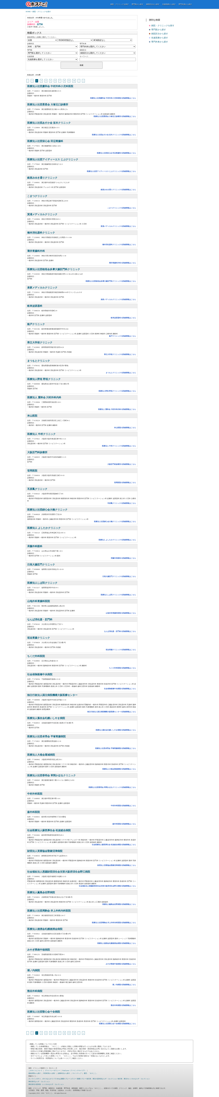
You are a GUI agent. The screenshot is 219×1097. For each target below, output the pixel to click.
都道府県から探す (34, 1073)
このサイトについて (35, 1070)
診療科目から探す (64, 1073)
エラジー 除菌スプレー (78, 1079)
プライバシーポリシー (52, 1070)
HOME (28, 12)
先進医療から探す (169, 4)
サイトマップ (77, 1073)
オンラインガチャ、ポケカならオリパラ (42, 1079)
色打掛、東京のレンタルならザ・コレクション (134, 1079)
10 (74, 81)
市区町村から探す (49, 1073)
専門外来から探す (185, 4)
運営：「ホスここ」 (91, 1073)
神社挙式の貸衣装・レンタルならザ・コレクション (46, 1084)
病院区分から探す (153, 4)
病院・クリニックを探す (119, 4)
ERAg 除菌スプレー (63, 1079)
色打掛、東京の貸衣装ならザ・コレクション (101, 1079)
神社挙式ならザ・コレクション (39, 1081)
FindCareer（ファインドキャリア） (74, 1070)
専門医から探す (137, 4)
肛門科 (40, 24)
